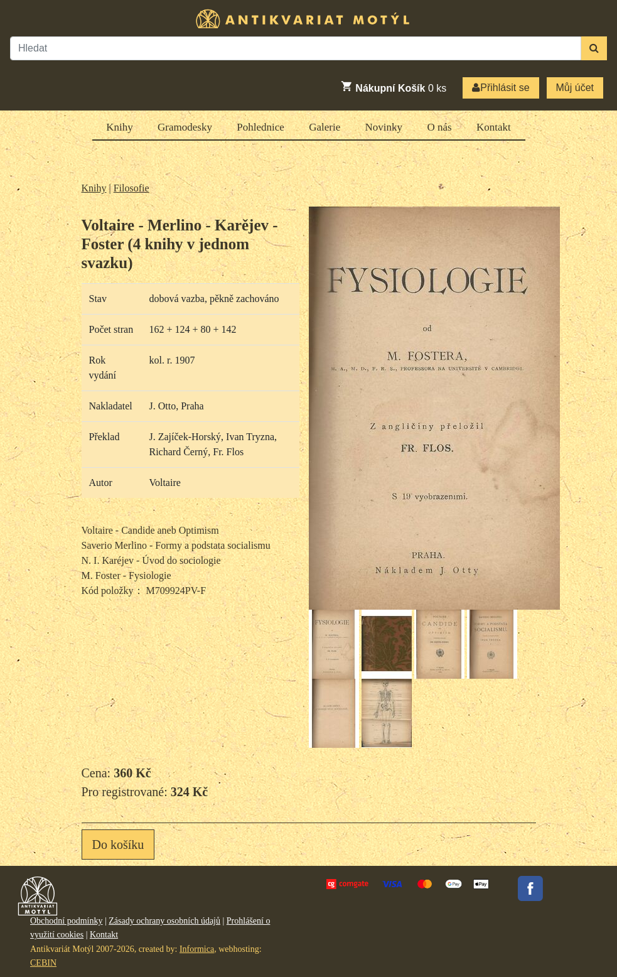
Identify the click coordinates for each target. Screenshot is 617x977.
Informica (197, 949)
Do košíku (118, 844)
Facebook (530, 888)
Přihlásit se (500, 87)
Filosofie (131, 188)
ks (393, 87)
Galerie (324, 127)
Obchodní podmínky (66, 921)
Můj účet (575, 87)
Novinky (384, 127)
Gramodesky (185, 127)
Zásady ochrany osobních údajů (164, 921)
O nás (439, 127)
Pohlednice (260, 127)
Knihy (119, 127)
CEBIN (43, 963)
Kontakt (493, 127)
